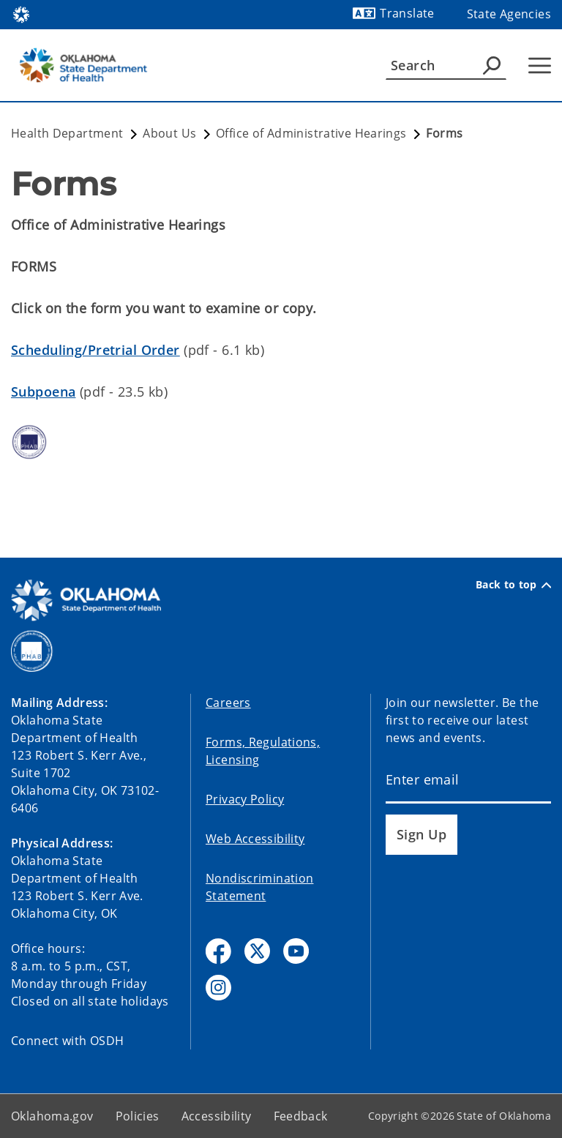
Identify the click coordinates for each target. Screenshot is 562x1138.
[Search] (446, 65)
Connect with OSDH (67, 1041)
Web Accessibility (255, 839)
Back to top (513, 585)
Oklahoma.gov (52, 1116)
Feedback (301, 1116)
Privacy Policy (245, 799)
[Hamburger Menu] (539, 65)
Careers (228, 703)
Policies (138, 1116)
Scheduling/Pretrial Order (95, 350)
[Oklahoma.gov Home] (21, 13)
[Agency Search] (491, 65)
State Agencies (509, 14)
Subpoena (43, 391)
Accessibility (216, 1116)
